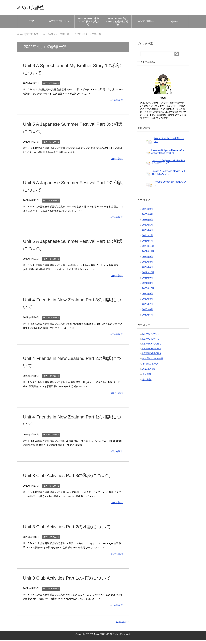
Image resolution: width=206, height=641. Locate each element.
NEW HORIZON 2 (151, 349)
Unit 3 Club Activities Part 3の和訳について (69, 476)
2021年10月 (148, 273)
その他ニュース (150, 364)
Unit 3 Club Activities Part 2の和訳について (69, 527)
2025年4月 (147, 231)
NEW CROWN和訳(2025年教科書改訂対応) (117, 22)
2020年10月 (148, 289)
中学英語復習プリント (60, 22)
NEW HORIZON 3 (151, 354)
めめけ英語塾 (32, 8)
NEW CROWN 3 (150, 339)
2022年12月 (148, 247)
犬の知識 (146, 375)
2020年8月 (147, 299)
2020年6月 (147, 310)
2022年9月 (147, 257)
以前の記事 (121, 622)
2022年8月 (147, 262)
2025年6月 (147, 220)
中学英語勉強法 (146, 22)
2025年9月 (147, 210)
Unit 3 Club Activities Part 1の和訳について (69, 578)
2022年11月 (148, 252)
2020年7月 (147, 305)
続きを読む (117, 101)
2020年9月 (147, 294)
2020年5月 (147, 315)
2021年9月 (147, 278)
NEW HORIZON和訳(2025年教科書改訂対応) (89, 22)
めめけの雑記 (149, 369)
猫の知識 (146, 380)
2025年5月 (147, 225)
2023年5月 (147, 241)
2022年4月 (147, 268)
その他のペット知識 (152, 359)
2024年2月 (147, 236)
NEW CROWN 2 (150, 334)
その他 (174, 22)
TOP (31, 22)
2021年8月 (147, 284)
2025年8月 (147, 215)
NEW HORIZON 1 (51, 84)
